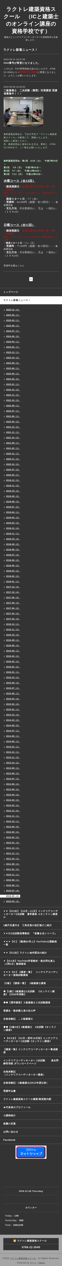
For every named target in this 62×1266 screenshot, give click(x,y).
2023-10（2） (13, 358)
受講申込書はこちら (14, 265)
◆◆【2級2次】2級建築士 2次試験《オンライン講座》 (29, 1028)
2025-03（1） (13, 320)
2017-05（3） (13, 603)
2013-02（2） (13, 805)
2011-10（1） (13, 859)
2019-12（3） (13, 480)
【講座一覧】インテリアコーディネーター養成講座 (30, 1051)
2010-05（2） (13, 896)
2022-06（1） (13, 416)
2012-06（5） (13, 827)
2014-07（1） (13, 731)
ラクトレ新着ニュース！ (17, 300)
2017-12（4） (13, 587)
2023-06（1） (13, 368)
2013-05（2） (13, 789)
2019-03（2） (13, 517)
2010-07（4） (13, 891)
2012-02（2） (13, 837)
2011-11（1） (13, 853)
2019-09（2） (13, 496)
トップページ (10, 292)
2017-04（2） (13, 608)
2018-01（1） (13, 581)
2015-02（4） (13, 704)
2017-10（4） (13, 592)
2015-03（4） (13, 699)
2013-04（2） (13, 795)
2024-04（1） (13, 342)
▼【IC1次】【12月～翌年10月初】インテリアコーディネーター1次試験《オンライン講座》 (31, 1039)
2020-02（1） (13, 475)
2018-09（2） (13, 544)
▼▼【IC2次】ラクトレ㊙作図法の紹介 (25, 952)
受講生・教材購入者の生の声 (19, 1010)
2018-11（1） (13, 533)
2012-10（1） (13, 821)
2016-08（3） (13, 645)
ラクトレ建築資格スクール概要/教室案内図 (27, 1099)
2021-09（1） (13, 443)
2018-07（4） (13, 555)
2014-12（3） (13, 715)
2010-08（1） (13, 885)
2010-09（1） (13, 880)
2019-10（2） (13, 491)
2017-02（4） (13, 619)
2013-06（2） (13, 784)
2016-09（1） (13, 640)
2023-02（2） (13, 379)
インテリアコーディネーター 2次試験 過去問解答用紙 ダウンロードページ (31, 1062)
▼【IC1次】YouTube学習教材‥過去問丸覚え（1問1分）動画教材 (29, 962)
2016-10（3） (13, 635)
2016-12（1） (13, 624)
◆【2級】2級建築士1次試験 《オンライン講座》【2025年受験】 (29, 993)
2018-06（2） (13, 560)
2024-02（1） (13, 347)
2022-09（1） (13, 406)
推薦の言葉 (9, 1123)
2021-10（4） (13, 438)
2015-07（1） (13, 688)
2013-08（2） (13, 773)
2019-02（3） (13, 523)
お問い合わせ (10, 1131)
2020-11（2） (13, 459)
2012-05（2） (13, 832)
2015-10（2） (13, 677)
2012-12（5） (13, 811)
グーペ (33, 1263)
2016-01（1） (13, 672)
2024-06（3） (13, 336)
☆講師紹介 (9, 1115)
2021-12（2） (13, 427)
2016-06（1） (13, 651)
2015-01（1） (13, 709)
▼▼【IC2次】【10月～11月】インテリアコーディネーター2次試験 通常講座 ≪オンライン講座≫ (30, 914)
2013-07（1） (13, 779)
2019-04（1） (13, 512)
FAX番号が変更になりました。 (22, 62)
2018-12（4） (13, 528)
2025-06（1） (13, 315)
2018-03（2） (13, 571)
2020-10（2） (13, 464)
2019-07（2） (13, 507)
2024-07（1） (13, 331)
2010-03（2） (13, 901)
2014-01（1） (13, 747)
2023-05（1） (13, 374)
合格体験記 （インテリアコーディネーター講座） (32, 1073)
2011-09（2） (13, 864)
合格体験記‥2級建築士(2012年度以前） (26, 1082)
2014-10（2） (13, 720)
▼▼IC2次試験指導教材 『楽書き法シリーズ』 (30, 933)
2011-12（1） (13, 848)
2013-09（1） (13, 768)
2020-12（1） (13, 454)
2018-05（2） (13, 565)
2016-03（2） (13, 661)
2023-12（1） (13, 352)
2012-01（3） (13, 843)
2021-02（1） (13, 448)
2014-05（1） (13, 741)
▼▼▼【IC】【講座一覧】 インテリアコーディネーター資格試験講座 (30, 973)
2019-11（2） (13, 486)
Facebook (9, 1140)
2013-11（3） (13, 757)
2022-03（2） (13, 422)
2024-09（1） (13, 326)
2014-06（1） (13, 736)
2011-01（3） (13, 869)
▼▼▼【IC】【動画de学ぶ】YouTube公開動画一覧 (30, 943)
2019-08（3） (13, 502)
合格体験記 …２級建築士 (19, 1018)
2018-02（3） (13, 576)
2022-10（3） (13, 400)
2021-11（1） (13, 432)
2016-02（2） (13, 667)
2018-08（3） (13, 549)
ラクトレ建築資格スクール (23, 1258)
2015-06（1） (13, 693)
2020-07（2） (13, 470)
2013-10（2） (13, 763)
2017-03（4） (13, 613)
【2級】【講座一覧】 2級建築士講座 (24, 983)
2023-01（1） (13, 384)
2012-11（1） (13, 816)
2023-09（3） (13, 363)
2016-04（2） (13, 656)
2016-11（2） (13, 629)
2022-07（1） (13, 411)
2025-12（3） (13, 310)
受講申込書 (9, 1091)
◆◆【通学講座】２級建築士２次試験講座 (26, 1002)
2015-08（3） (13, 683)
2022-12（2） (13, 390)
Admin (42, 1263)
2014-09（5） (13, 725)
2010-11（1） (13, 875)
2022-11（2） (13, 395)
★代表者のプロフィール (17, 1107)
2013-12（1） (13, 752)
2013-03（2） (13, 800)
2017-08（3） (13, 597)
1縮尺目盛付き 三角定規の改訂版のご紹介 (27, 925)
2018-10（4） (13, 539)
